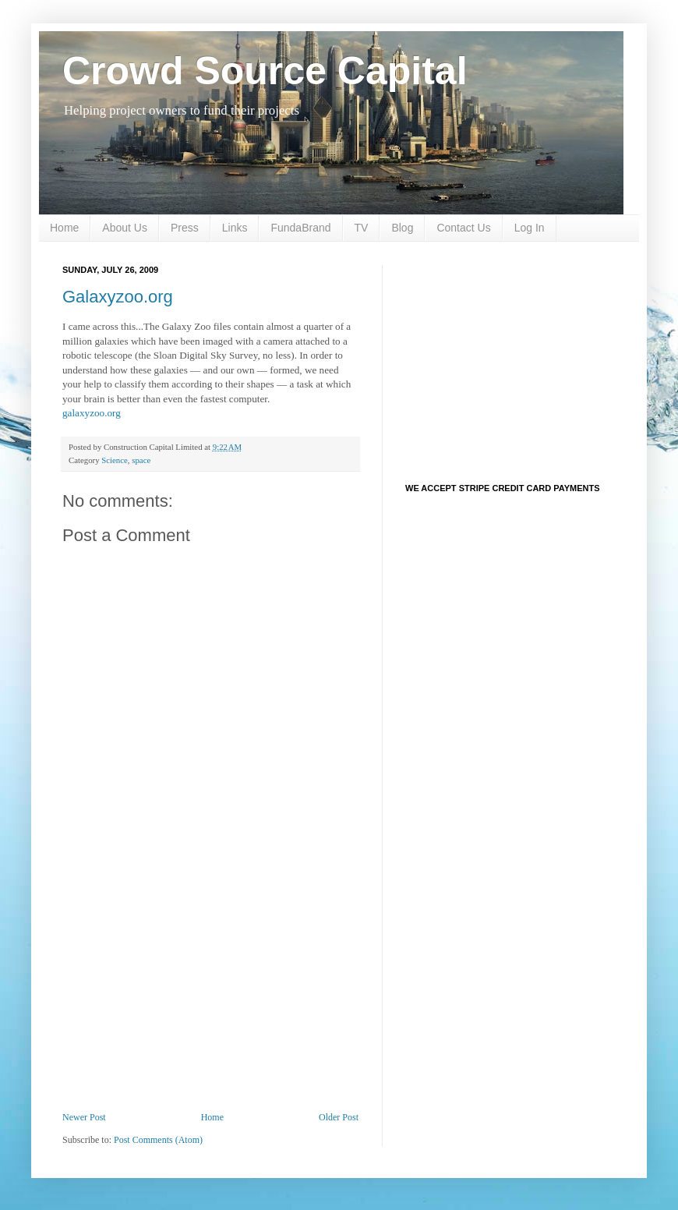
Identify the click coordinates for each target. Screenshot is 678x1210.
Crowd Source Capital (265, 71)
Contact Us (463, 227)
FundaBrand (300, 227)
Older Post (338, 1117)
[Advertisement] (210, 994)
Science (114, 460)
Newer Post (84, 1117)
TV (362, 227)
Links (235, 227)
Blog (402, 227)
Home (64, 227)
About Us (124, 227)
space (141, 460)
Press (185, 227)
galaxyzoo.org (91, 413)
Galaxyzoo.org (117, 296)
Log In (529, 227)
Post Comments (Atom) (158, 1139)
